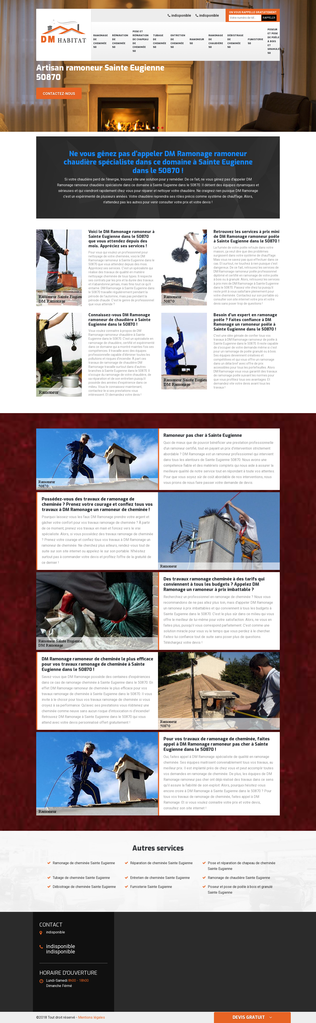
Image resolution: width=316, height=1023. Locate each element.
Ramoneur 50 (197, 41)
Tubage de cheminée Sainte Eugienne (81, 878)
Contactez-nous (59, 94)
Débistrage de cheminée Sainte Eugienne (84, 887)
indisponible (179, 15)
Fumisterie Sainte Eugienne (151, 887)
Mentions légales (91, 1017)
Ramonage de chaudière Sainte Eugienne (239, 878)
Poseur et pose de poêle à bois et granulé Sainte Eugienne (240, 890)
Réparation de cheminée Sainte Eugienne (161, 863)
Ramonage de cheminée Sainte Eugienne (84, 863)
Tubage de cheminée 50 (159, 41)
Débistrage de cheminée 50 (235, 41)
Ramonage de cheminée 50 (100, 41)
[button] (153, 128)
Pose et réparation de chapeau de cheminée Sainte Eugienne (241, 866)
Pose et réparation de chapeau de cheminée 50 (141, 41)
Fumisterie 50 (255, 41)
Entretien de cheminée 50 (178, 41)
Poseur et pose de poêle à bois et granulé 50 (274, 41)
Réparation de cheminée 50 (120, 41)
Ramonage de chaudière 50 (215, 41)
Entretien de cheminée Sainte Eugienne (160, 878)
